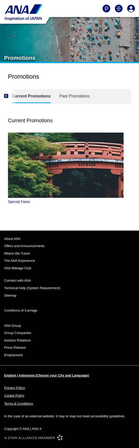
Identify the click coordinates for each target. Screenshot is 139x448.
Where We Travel (17, 253)
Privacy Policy (14, 388)
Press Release (15, 347)
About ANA (12, 239)
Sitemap (10, 295)
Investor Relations (17, 340)
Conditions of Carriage (20, 310)
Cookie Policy (14, 395)
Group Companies (17, 333)
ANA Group (12, 326)
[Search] (106, 8)
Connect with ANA (17, 280)
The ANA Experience (19, 261)
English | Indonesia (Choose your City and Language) (46, 375)
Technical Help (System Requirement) (32, 288)
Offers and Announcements (24, 246)
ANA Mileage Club (17, 268)
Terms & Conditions (18, 403)
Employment (13, 355)
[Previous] (10, 96)
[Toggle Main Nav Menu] (119, 8)
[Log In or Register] (131, 8)
